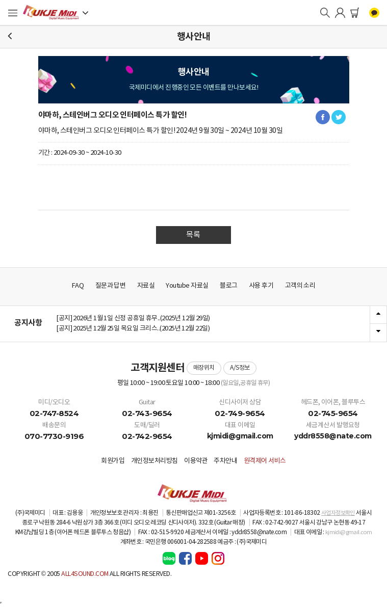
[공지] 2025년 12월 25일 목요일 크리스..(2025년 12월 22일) (133, 329)
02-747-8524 (54, 413)
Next (378, 332)
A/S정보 (240, 368)
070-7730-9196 (54, 436)
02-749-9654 (240, 413)
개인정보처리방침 (154, 461)
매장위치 (204, 368)
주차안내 (225, 461)
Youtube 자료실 (187, 286)
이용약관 (196, 461)
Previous (378, 315)
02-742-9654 (147, 436)
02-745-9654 (333, 413)
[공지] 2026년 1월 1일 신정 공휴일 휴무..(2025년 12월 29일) (133, 318)
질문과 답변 (110, 286)
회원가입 (112, 461)
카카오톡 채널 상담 (374, 13)
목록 (193, 235)
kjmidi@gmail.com (240, 435)
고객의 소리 (300, 286)
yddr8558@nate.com (333, 435)
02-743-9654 (147, 413)
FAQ (78, 286)
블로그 (229, 286)
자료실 (146, 286)
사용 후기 (261, 286)
